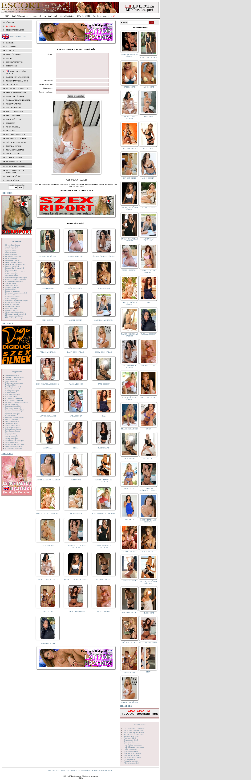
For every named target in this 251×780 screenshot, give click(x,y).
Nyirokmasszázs (14, 157)
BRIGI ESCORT (129, 488)
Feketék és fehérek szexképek (15, 279)
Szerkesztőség (97, 770)
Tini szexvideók (129, 759)
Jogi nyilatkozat (53, 770)
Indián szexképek (11, 295)
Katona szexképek (11, 299)
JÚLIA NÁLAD (103, 453)
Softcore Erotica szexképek (14, 410)
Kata (103, 421)
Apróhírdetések (50, 16)
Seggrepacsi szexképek (13, 406)
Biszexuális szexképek (13, 256)
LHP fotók (11, 131)
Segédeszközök (13, 108)
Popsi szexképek (11, 396)
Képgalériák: (17, 241)
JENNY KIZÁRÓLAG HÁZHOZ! (76, 584)
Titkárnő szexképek (12, 435)
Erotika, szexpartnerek (102, 16)
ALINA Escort (48, 453)
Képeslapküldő (83, 16)
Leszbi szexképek (11, 310)
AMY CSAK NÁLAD (48, 357)
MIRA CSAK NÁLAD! (47, 261)
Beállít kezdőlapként (68, 770)
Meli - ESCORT (148, 87)
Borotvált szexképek (12, 260)
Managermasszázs (15, 150)
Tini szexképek (10, 433)
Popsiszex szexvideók (131, 755)
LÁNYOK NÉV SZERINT (15, 167)
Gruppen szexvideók (131, 740)
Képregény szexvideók (132, 744)
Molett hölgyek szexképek (14, 377)
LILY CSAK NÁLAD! (48, 421)
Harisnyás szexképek (12, 291)
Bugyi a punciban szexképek (15, 264)
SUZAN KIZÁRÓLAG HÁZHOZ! (104, 551)
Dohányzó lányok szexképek (15, 272)
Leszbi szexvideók (130, 749)
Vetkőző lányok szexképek (14, 444)
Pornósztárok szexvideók (132, 757)
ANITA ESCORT (104, 293)
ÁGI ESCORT (76, 485)
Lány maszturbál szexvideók (134, 748)
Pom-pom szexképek (12, 394)
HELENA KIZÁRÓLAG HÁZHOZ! (129, 55)
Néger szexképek (11, 381)
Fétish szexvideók (130, 738)
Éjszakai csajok (13, 146)
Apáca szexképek (11, 251)
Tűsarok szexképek (12, 442)
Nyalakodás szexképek (13, 387)
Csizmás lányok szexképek (14, 268)
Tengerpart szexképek (12, 427)
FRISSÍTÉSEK (11, 66)
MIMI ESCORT (148, 613)
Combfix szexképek (12, 266)
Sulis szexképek (10, 416)
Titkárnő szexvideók (131, 761)
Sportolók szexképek (12, 414)
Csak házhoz (12, 85)
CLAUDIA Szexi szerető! (76, 616)
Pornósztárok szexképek (13, 398)
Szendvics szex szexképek (14, 417)
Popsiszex (10, 123)
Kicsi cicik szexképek (12, 302)
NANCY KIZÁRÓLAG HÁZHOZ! (129, 335)
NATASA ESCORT (104, 616)
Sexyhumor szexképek (13, 408)
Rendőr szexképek (11, 404)
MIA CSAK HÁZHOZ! (129, 429)
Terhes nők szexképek (13, 429)
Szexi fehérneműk (15, 111)
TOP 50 (9, 58)
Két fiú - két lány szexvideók (134, 732)
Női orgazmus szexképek (14, 383)
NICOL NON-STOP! (75, 261)
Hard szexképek (10, 289)
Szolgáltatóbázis (67, 16)
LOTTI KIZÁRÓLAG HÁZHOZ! (48, 485)
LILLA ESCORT (48, 293)
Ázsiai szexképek (11, 253)
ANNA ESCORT (148, 178)
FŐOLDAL (10, 22)
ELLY (148, 672)
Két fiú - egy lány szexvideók (134, 730)
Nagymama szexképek (13, 379)
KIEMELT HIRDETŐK (14, 62)
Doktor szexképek (11, 274)
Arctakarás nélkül (15, 134)
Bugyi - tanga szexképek (13, 262)
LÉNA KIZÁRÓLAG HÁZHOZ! (104, 261)
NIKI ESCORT (47, 325)
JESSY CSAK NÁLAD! (104, 357)
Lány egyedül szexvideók (133, 746)
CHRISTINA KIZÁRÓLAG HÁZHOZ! (76, 551)
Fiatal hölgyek (13, 119)
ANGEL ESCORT (75, 325)
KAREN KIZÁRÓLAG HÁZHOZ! (103, 485)
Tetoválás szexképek (12, 431)
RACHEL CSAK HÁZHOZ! (48, 584)
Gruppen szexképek (12, 287)
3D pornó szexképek (12, 245)
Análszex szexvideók (131, 736)
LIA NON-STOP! (47, 550)
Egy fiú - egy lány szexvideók (134, 728)
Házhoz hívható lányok (17, 77)
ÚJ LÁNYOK (11, 47)
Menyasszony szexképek (14, 316)
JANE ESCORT (103, 389)
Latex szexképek (11, 308)
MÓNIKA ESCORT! (75, 293)
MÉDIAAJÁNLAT (13, 180)
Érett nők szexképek (12, 276)
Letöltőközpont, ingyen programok (26, 16)
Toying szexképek (11, 439)
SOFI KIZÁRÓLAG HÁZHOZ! (47, 518)
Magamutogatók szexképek (14, 312)
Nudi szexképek (10, 385)
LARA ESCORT (76, 421)
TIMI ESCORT (47, 616)
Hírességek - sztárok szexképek (16, 293)
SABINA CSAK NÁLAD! (103, 325)
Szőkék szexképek (11, 419)
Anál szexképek (10, 249)
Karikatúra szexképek (12, 297)
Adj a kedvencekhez (83, 770)
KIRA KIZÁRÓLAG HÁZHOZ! (103, 518)
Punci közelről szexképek (14, 400)
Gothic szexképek (11, 285)
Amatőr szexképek (11, 247)
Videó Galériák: (140, 725)
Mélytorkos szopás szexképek (15, 314)
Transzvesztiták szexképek (14, 440)
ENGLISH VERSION (18, 36)
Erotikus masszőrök (16, 92)
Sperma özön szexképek (13, 412)
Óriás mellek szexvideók (132, 753)
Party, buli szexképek (12, 389)
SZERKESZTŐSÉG (13, 176)
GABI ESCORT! (130, 87)
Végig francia (13, 127)
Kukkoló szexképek (12, 304)
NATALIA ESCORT (47, 648)
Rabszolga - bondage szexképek (16, 402)
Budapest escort (14, 161)
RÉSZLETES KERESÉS (15, 30)
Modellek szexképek (12, 375)
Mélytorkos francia (16, 142)
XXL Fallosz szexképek (13, 448)
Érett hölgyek (13, 115)
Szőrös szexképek (11, 423)
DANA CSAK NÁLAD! (75, 357)
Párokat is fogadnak (16, 138)
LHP (7, 16)
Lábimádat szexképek (12, 306)
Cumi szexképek (11, 270)
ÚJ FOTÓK (10, 50)
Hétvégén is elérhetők (17, 88)
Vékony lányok (13, 104)
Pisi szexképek (10, 393)
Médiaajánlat (107, 770)
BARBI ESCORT (76, 518)
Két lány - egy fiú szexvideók (134, 734)
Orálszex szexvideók (131, 751)
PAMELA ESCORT (76, 389)
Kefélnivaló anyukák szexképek (16, 300)
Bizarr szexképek (11, 258)
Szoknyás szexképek (12, 421)
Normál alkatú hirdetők (18, 100)
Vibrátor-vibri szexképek (14, 446)
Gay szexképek (10, 283)
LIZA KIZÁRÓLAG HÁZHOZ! (47, 389)
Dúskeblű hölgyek (15, 96)
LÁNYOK (9, 43)
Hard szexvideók (129, 742)
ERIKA (76, 453)
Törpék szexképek (11, 437)
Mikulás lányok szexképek (14, 318)
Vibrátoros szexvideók (131, 763)
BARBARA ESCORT (104, 584)
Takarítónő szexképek (12, 425)
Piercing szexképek (12, 391)
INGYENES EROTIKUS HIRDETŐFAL (15, 171)
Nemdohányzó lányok (17, 81)
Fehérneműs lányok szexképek (16, 277)
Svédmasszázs (13, 154)
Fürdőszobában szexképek (14, 281)
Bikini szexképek (11, 254)
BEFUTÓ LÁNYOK (13, 54)
